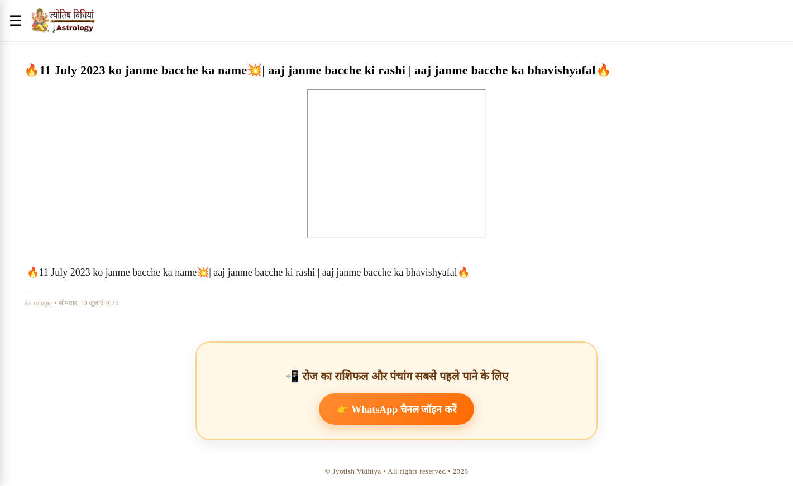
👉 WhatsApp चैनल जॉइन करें (396, 409)
